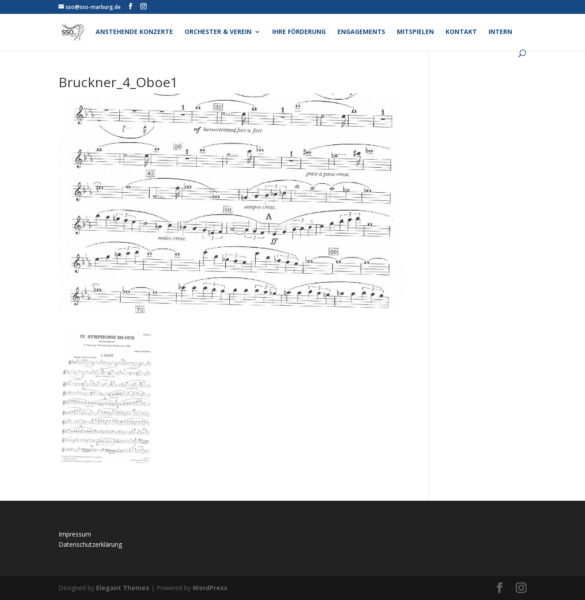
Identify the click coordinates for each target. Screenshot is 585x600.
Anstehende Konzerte (134, 32)
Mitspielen (415, 32)
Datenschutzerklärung (90, 544)
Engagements (361, 32)
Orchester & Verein (218, 32)
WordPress (210, 587)
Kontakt (461, 32)
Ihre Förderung (299, 32)
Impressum (75, 534)
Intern (500, 32)
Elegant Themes (122, 587)
